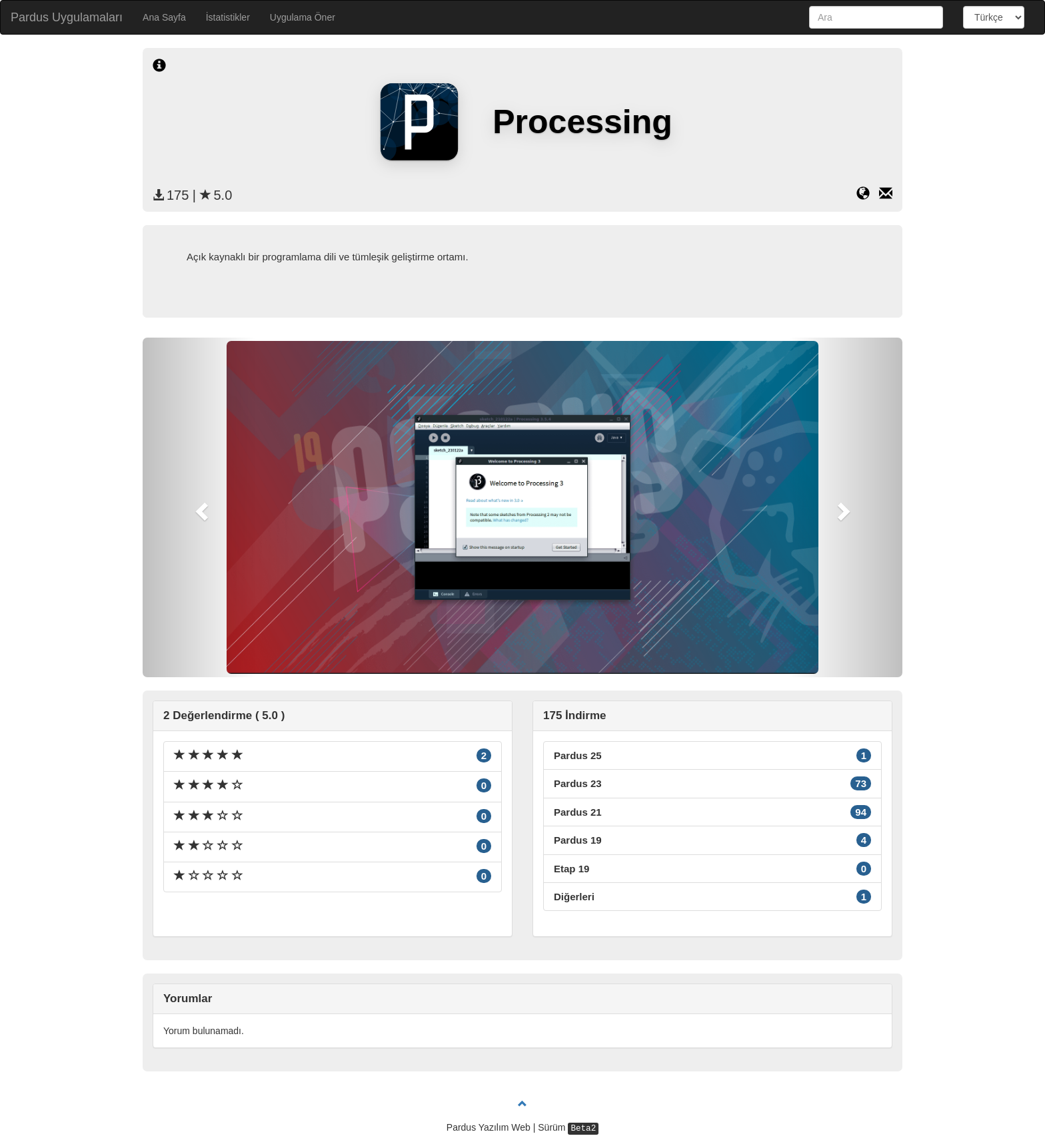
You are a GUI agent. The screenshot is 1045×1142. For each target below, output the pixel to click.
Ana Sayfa (164, 17)
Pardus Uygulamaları (67, 17)
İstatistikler (228, 17)
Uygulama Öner (302, 17)
